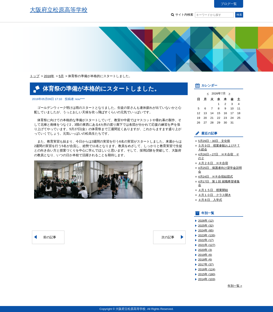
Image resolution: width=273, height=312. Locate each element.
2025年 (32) (206, 225)
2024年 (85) (206, 230)
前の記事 (49, 237)
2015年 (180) (206, 274)
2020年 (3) (205, 250)
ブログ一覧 (229, 4)
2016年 (49, 76)
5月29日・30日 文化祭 (214, 141)
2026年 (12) (206, 220)
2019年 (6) (205, 254)
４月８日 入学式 (210, 200)
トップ (34, 76)
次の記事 (167, 237)
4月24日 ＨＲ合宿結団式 (215, 176)
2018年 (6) (205, 259)
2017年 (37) (206, 264)
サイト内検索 (204, 14)
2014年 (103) (206, 279)
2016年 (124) (206, 269)
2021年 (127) (206, 245)
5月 (61, 76)
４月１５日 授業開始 (213, 190)
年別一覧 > (235, 285)
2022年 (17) (206, 240)
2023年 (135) (206, 235)
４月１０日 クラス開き (214, 195)
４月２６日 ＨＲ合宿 (213, 163)
